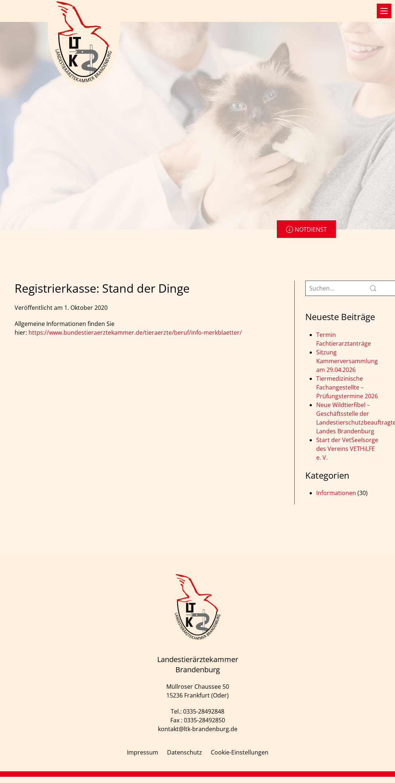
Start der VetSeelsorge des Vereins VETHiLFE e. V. (347, 448)
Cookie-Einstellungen (239, 752)
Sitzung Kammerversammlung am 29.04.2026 (347, 361)
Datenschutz (184, 752)
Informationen (336, 493)
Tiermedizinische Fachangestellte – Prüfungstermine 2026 (347, 387)
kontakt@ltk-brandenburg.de (197, 729)
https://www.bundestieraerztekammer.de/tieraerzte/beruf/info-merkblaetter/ (135, 332)
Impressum (142, 752)
